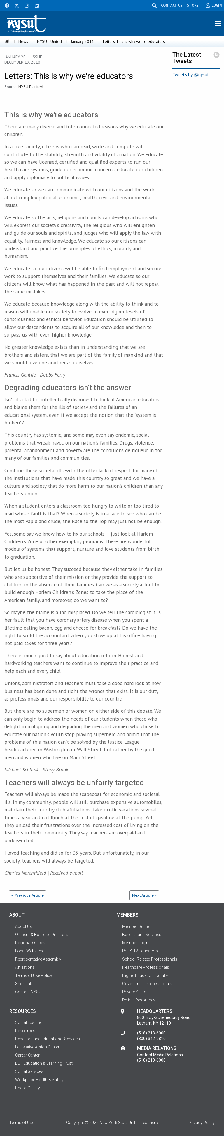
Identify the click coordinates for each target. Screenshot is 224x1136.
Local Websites (29, 951)
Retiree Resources (138, 1000)
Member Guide (135, 926)
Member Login (135, 942)
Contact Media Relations (160, 1055)
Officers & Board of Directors (41, 934)
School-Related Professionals (149, 959)
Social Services (29, 1071)
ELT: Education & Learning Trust (44, 1063)
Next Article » (144, 895)
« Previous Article (27, 895)
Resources (25, 1030)
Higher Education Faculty (145, 975)
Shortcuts (24, 983)
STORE (193, 5)
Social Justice (28, 1022)
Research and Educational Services (47, 1038)
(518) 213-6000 (151, 1033)
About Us (23, 926)
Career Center (27, 1055)
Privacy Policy (202, 1122)
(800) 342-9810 (151, 1038)
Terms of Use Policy (33, 975)
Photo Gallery (27, 1088)
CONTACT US (171, 5)
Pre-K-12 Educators (140, 951)
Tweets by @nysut (190, 74)
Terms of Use (21, 1122)
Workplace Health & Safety (39, 1079)
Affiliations (25, 967)
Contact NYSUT (29, 991)
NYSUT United (49, 41)
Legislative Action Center (37, 1047)
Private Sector (135, 991)
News (23, 41)
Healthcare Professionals (145, 967)
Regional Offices (30, 942)
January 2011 (82, 41)
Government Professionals (147, 983)
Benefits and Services (141, 934)
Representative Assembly (38, 959)
